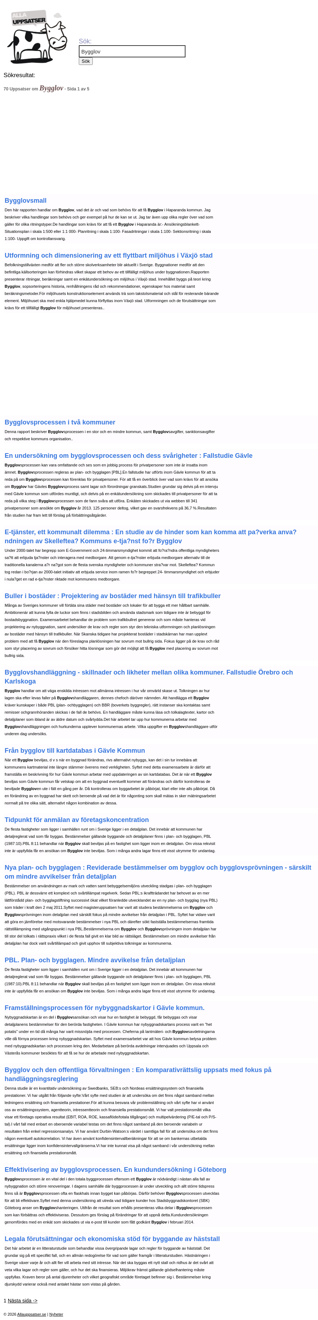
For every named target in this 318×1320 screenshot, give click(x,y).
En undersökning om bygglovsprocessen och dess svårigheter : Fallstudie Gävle (128, 455)
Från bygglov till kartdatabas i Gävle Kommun (75, 750)
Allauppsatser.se (31, 1314)
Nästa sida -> (23, 1300)
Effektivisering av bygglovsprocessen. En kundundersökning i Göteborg (115, 1169)
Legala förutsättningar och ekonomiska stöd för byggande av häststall (112, 1239)
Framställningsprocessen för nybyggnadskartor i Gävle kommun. (104, 1007)
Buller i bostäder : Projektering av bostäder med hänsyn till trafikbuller (113, 596)
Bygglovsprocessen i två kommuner (60, 422)
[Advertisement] (145, 145)
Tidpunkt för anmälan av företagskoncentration (77, 819)
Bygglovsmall (26, 200)
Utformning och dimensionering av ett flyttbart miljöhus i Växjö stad (109, 255)
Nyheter (56, 1314)
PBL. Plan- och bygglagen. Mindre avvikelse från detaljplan (95, 960)
